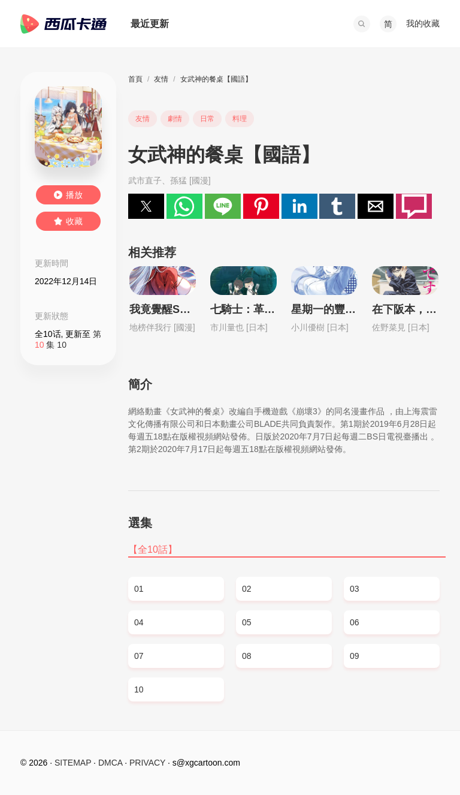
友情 (161, 79)
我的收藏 (423, 23)
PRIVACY (147, 762)
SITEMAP (73, 762)
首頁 (135, 79)
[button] (361, 24)
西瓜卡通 (63, 24)
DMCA (110, 762)
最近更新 (150, 24)
